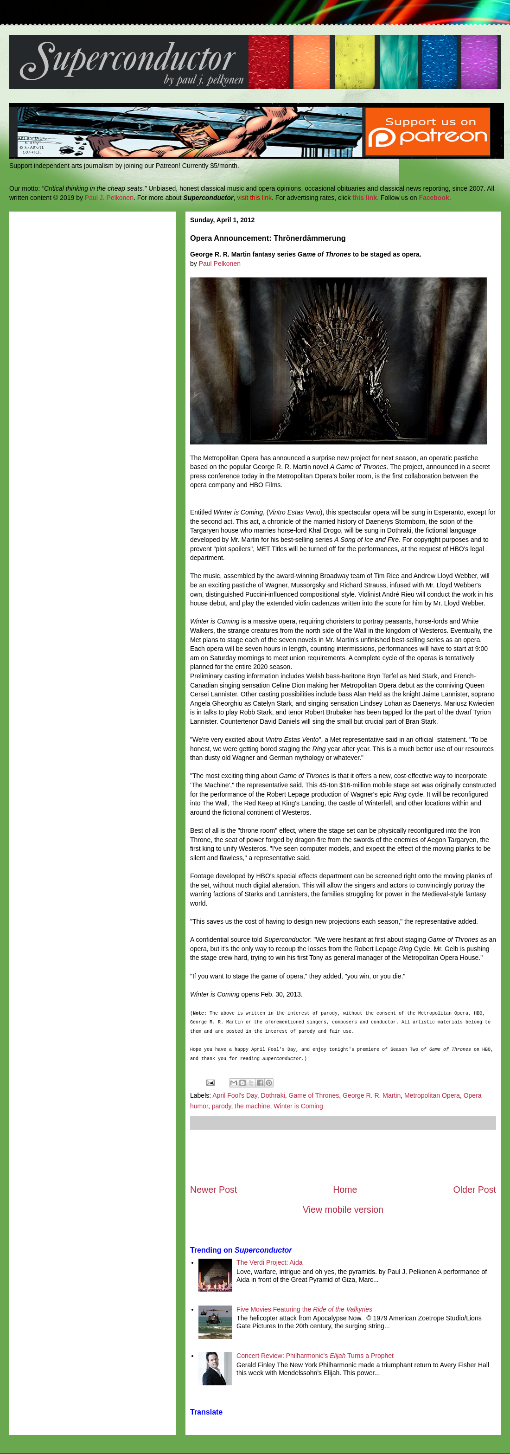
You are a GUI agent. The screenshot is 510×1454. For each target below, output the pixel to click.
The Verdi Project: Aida (269, 1262)
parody (221, 1106)
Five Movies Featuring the (304, 1309)
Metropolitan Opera (432, 1095)
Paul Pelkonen (220, 263)
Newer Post (213, 1189)
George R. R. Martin (372, 1095)
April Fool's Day (234, 1095)
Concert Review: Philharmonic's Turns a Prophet (315, 1355)
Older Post (474, 1189)
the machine (252, 1106)
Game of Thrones (314, 1095)
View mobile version (343, 1209)
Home (345, 1189)
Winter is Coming (298, 1106)
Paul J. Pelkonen (109, 197)
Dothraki (273, 1095)
